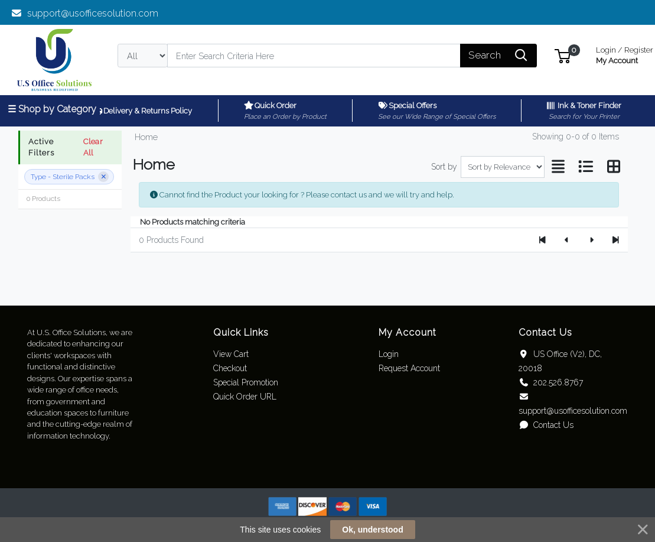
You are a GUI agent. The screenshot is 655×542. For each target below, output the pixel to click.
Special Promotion (245, 382)
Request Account (409, 368)
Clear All (93, 147)
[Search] (314, 55)
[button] (563, 55)
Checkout (230, 368)
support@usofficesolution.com (84, 13)
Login (389, 354)
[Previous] (567, 240)
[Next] (591, 240)
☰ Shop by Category (52, 109)
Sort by (444, 166)
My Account (624, 54)
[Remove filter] (103, 176)
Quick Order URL (244, 396)
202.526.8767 (551, 382)
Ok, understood (372, 529)
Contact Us (546, 425)
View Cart (231, 354)
